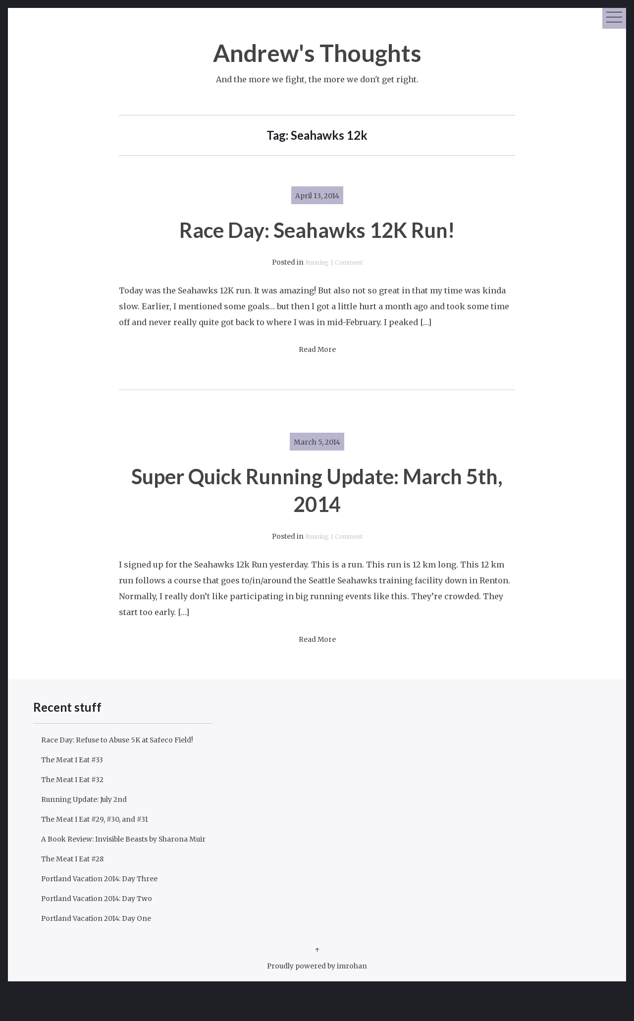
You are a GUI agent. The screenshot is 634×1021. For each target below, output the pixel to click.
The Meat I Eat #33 (77, 775)
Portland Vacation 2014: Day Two (105, 930)
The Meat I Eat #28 (78, 890)
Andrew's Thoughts (317, 51)
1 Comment (350, 262)
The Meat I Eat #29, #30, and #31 (103, 835)
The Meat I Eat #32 (77, 795)
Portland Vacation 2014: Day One (104, 950)
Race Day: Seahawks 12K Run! (317, 229)
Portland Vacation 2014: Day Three (108, 910)
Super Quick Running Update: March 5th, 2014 (317, 489)
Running (313, 262)
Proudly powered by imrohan (317, 997)
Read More (317, 349)
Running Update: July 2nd (91, 815)
